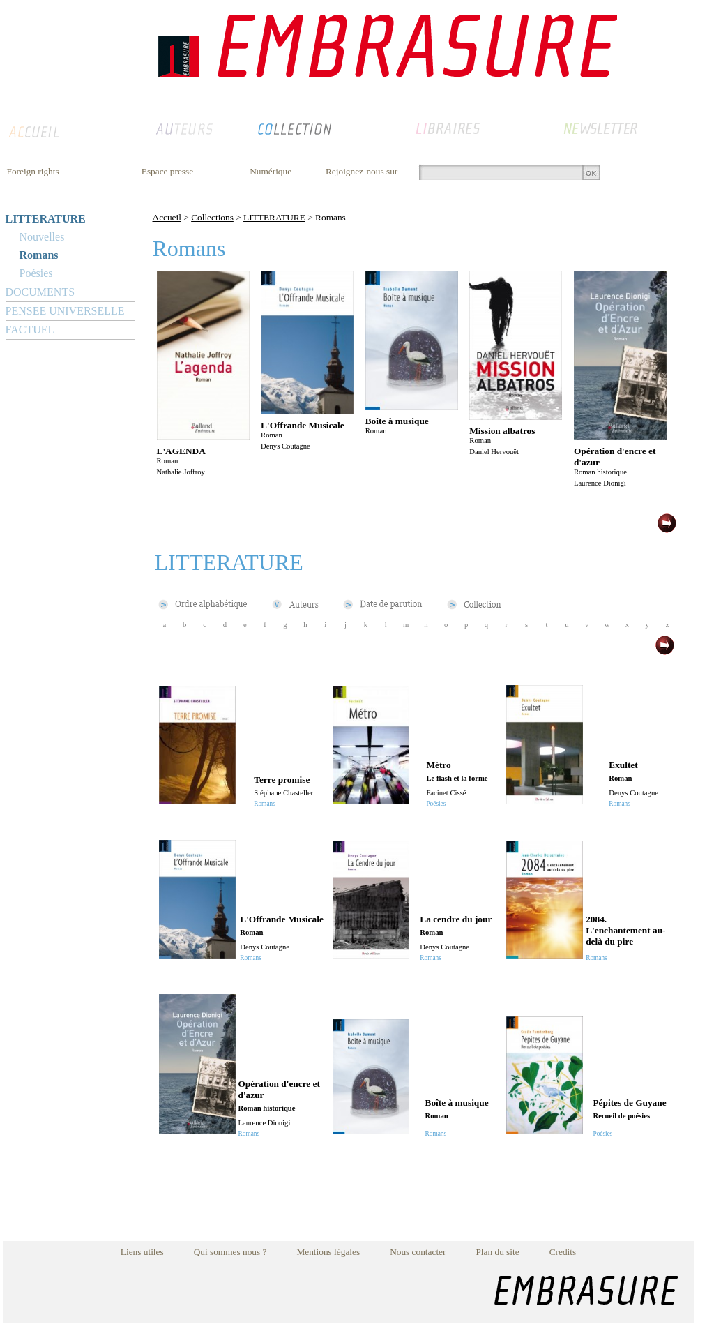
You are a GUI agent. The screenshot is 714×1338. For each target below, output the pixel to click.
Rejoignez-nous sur (361, 171)
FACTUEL (30, 330)
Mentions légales (328, 1252)
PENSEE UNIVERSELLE (65, 311)
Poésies (36, 273)
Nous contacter (418, 1252)
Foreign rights (33, 171)
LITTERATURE (46, 219)
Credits (563, 1252)
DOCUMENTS (40, 292)
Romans (39, 255)
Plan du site (497, 1252)
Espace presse (167, 171)
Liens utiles (142, 1252)
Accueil (167, 217)
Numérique (270, 171)
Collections (212, 217)
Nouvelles (42, 237)
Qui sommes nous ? (230, 1252)
